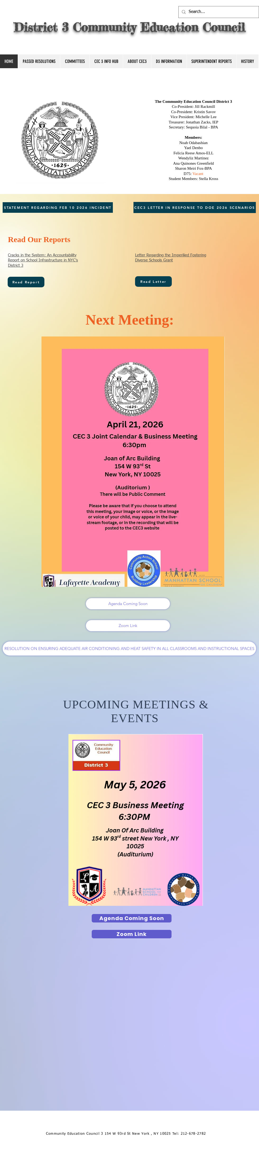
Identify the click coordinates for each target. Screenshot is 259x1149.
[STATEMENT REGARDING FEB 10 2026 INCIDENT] (58, 207)
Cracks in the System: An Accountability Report (43, 260)
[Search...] (218, 12)
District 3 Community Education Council (129, 27)
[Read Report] (26, 282)
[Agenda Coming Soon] (128, 603)
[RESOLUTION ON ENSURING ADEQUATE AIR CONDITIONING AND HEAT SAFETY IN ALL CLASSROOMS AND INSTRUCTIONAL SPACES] (129, 649)
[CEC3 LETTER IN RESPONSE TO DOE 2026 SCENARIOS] (194, 207)
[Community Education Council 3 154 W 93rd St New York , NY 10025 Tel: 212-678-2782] (126, 1134)
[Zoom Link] (128, 625)
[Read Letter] (153, 281)
